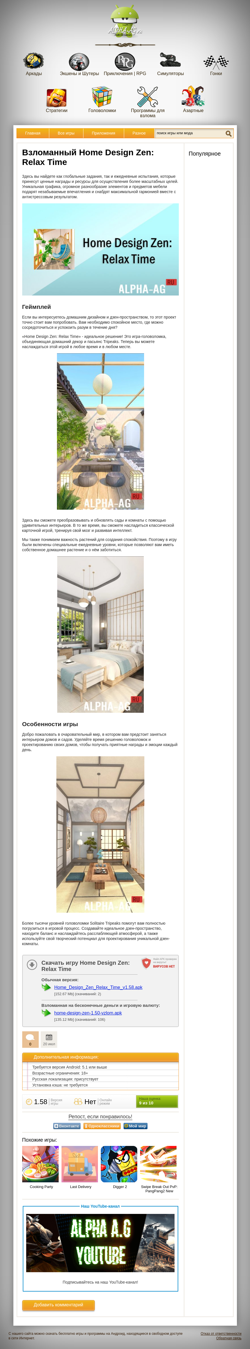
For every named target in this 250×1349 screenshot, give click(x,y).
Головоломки (102, 99)
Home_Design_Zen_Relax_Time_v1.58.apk (98, 987)
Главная (32, 133)
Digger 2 (120, 1187)
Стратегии (56, 99)
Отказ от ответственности (221, 1334)
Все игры (66, 133)
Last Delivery (80, 1187)
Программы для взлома (148, 101)
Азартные (193, 99)
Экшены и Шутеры (79, 62)
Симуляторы (170, 62)
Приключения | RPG (125, 62)
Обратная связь (228, 1338)
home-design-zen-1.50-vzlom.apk (88, 1013)
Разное (139, 133)
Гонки (216, 62)
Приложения (103, 133)
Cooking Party (41, 1187)
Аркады (34, 62)
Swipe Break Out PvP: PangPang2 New (159, 1189)
